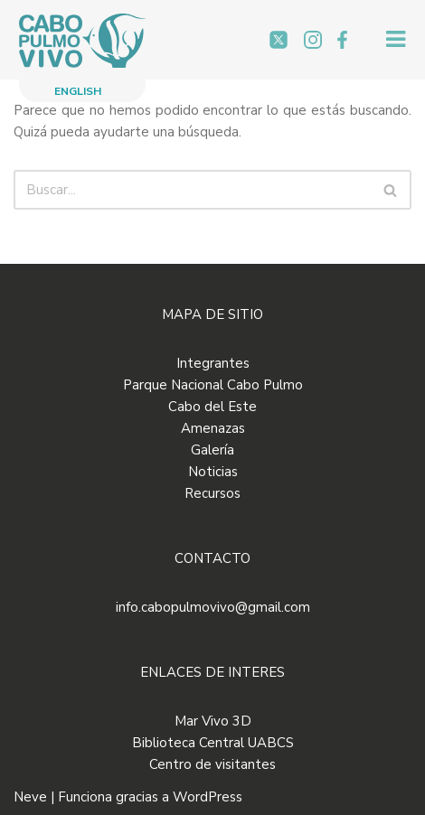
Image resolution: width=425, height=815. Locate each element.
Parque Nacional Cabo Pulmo (213, 385)
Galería (212, 450)
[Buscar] (192, 190)
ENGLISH (77, 91)
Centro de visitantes (212, 764)
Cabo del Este (212, 407)
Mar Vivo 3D (213, 721)
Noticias (213, 472)
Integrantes (213, 363)
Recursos (212, 493)
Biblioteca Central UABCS (213, 743)
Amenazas (213, 428)
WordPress (207, 797)
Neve (30, 797)
